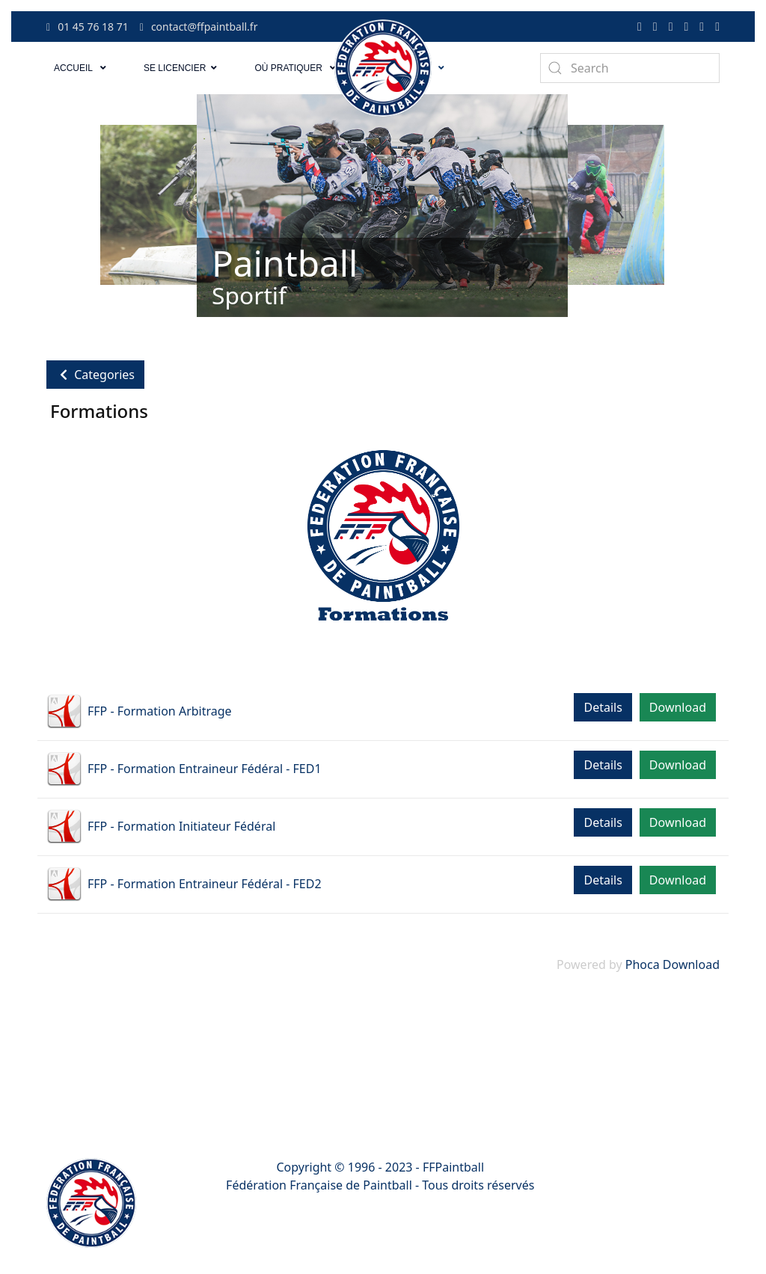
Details (602, 707)
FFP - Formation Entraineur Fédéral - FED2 (205, 884)
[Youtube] (686, 26)
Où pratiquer (288, 68)
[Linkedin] (701, 26)
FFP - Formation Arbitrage (160, 711)
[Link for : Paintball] (382, 205)
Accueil (73, 68)
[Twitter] (655, 26)
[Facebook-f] (639, 26)
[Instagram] (717, 26)
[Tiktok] (671, 26)
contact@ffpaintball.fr (199, 26)
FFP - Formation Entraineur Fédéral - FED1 (205, 768)
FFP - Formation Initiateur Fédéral (181, 826)
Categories (95, 374)
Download (677, 707)
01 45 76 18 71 (87, 26)
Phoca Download (672, 964)
